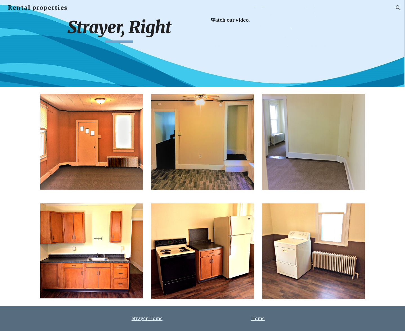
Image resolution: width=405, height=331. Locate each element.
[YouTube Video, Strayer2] (313, 43)
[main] (119, 29)
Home (258, 318)
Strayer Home (147, 318)
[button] (398, 8)
